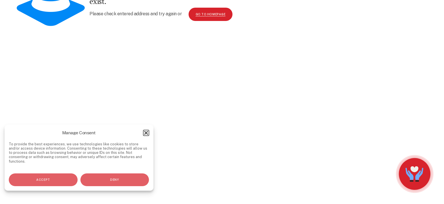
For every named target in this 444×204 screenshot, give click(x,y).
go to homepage (210, 14)
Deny (114, 179)
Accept (43, 179)
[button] (146, 133)
